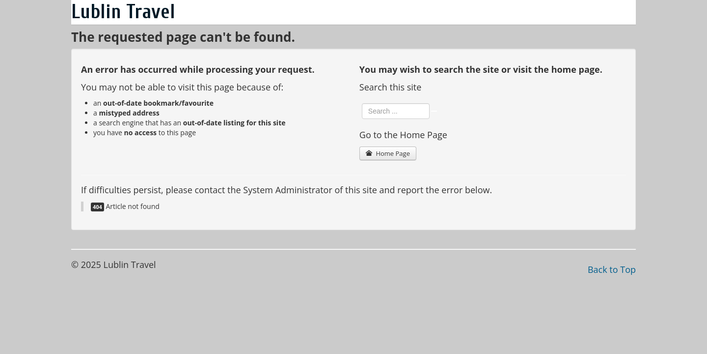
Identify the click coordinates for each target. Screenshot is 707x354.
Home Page (388, 153)
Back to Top (612, 269)
